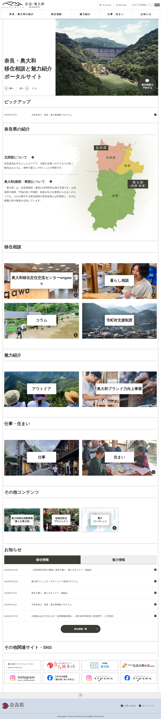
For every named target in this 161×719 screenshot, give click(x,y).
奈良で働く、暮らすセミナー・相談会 (49, 593)
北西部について (15, 157)
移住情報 (42, 560)
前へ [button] (12, 88)
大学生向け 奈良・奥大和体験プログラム (51, 115)
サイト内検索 (133, 5)
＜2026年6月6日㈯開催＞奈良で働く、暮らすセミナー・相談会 (61, 570)
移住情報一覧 (80, 629)
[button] (105, 5)
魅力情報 (118, 560)
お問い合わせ (130, 706)
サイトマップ (148, 706)
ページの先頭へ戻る (81, 695)
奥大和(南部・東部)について (24, 181)
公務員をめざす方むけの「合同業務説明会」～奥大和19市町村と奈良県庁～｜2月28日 (72, 616)
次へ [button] (22, 88)
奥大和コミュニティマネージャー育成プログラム (54, 581)
